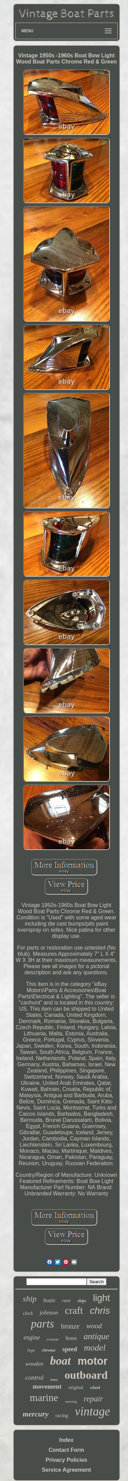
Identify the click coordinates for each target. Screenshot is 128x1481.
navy (54, 1379)
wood (94, 1326)
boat (60, 1360)
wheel (95, 1387)
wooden (34, 1364)
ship (30, 1298)
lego (31, 1350)
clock (28, 1313)
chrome (48, 1350)
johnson (49, 1312)
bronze (70, 1326)
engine (32, 1337)
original (75, 1387)
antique (96, 1336)
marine (44, 1397)
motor (92, 1361)
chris (100, 1310)
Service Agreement (66, 1470)
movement (47, 1386)
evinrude (53, 1339)
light (101, 1298)
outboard (86, 1375)
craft (74, 1310)
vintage (92, 1411)
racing (61, 1415)
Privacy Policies (66, 1460)
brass (71, 1338)
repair (93, 1398)
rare (66, 1300)
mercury (35, 1414)
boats (49, 1300)
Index (66, 1440)
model (95, 1348)
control (34, 1377)
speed (69, 1349)
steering (71, 1401)
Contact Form (66, 1450)
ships (81, 1300)
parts (42, 1324)
